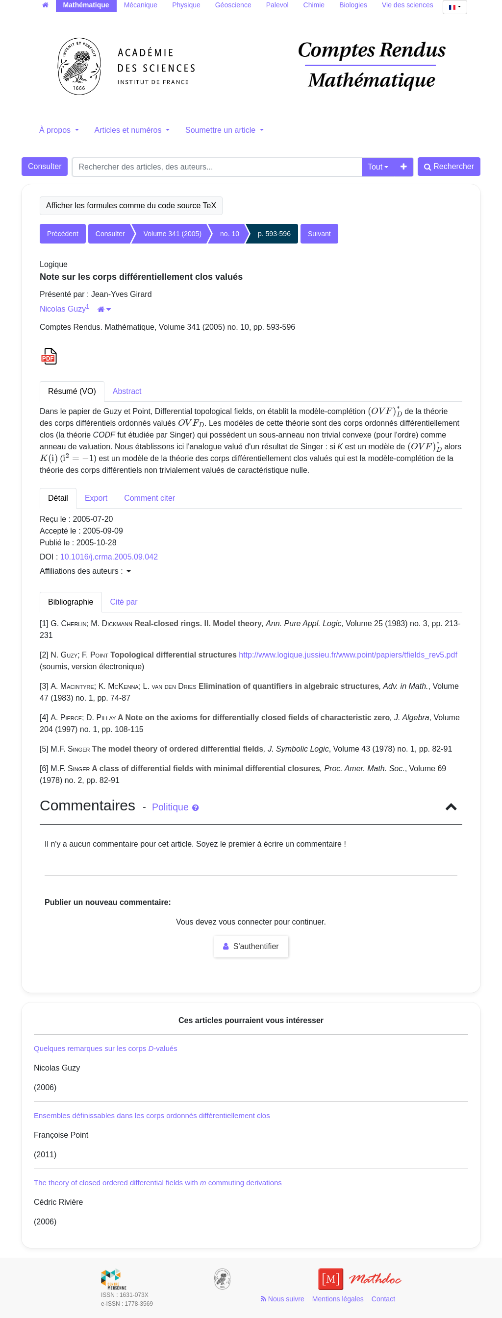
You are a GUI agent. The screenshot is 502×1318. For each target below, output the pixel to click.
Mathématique (86, 5)
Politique (175, 807)
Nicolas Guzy (63, 309)
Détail (58, 498)
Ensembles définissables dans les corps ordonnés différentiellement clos (152, 1115)
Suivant (319, 234)
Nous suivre (282, 1299)
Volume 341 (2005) (172, 234)
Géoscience (233, 5)
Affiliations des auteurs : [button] (85, 571)
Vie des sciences (407, 5)
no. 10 (229, 234)
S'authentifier (250, 946)
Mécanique (141, 5)
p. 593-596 (274, 234)
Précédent (62, 234)
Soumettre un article (221, 130)
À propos (56, 130)
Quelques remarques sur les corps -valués (105, 1048)
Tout (375, 167)
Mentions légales (338, 1299)
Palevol (277, 5)
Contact (383, 1299)
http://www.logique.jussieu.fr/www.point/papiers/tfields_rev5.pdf (348, 655)
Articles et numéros (129, 130)
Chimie (314, 5)
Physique (186, 5)
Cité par (124, 602)
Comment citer (149, 498)
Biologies (353, 5)
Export (96, 498)
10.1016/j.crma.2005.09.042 (109, 557)
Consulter (44, 166)
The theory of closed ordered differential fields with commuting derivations (158, 1182)
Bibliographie (71, 602)
